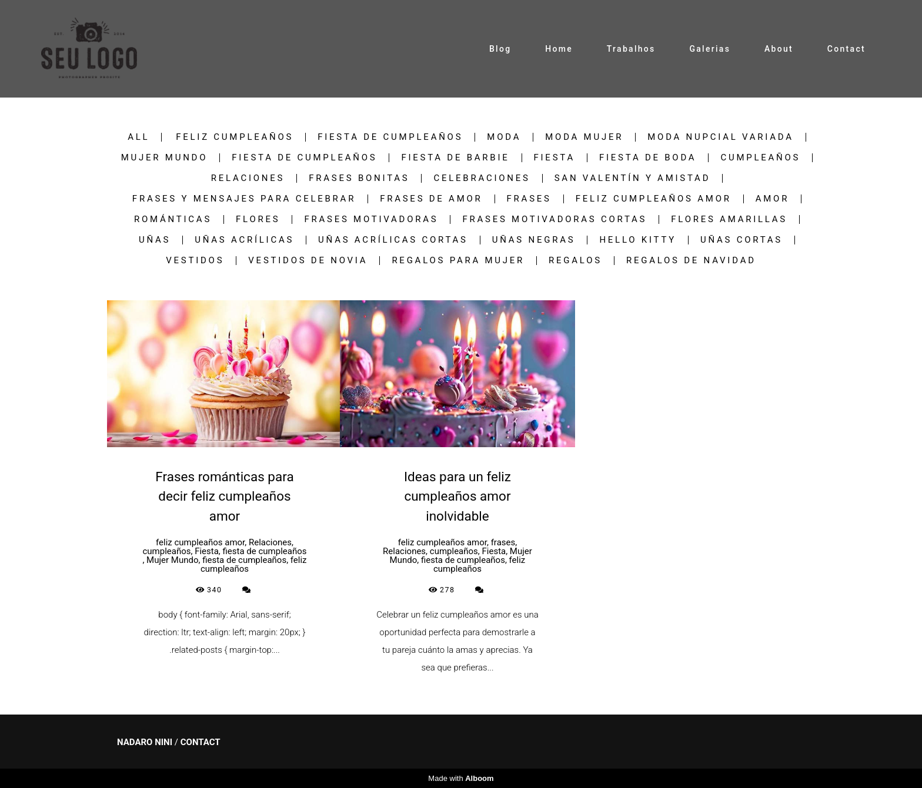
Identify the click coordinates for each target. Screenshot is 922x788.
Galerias (709, 48)
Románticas (173, 219)
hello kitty (637, 240)
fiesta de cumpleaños (390, 137)
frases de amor (431, 199)
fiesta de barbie (455, 157)
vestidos (195, 260)
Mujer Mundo (164, 157)
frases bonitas (359, 178)
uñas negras (534, 240)
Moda (504, 137)
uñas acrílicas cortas (393, 240)
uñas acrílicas (244, 240)
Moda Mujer (584, 137)
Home (559, 48)
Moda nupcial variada (720, 137)
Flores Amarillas (729, 219)
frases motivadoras (371, 219)
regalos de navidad (691, 260)
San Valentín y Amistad (632, 178)
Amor (772, 199)
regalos (575, 260)
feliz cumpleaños (234, 137)
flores (258, 219)
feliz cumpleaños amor (653, 199)
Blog (500, 48)
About (778, 48)
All (138, 137)
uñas (155, 240)
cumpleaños (760, 157)
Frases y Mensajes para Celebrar (244, 199)
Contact (846, 48)
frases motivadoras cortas (554, 219)
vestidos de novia (308, 260)
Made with (460, 778)
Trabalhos (631, 48)
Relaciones (248, 178)
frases (529, 199)
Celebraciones (481, 178)
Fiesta (554, 157)
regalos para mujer (458, 260)
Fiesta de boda (647, 157)
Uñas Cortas (741, 240)
